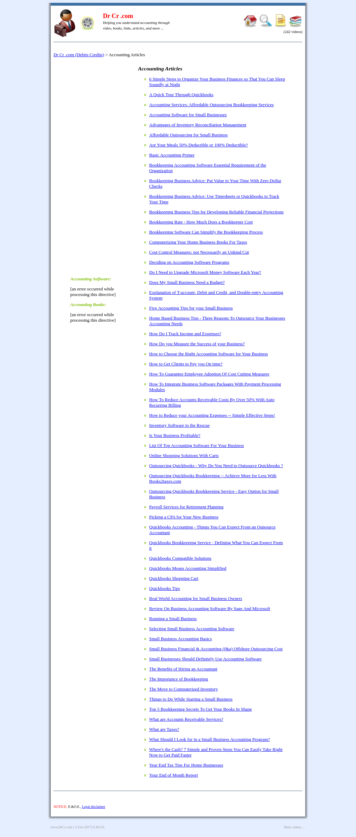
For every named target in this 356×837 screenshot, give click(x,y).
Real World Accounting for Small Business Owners (195, 598)
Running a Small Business (173, 618)
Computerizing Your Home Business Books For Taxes (198, 242)
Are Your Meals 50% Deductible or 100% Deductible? (198, 144)
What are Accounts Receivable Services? (186, 719)
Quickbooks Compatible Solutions (180, 558)
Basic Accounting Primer (172, 155)
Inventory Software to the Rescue (179, 425)
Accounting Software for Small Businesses (188, 114)
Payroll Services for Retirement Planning (186, 506)
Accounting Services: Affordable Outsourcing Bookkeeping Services (211, 104)
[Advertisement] (98, 166)
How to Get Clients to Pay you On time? (185, 363)
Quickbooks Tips (164, 588)
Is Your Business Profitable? (174, 435)
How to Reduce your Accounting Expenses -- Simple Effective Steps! (212, 415)
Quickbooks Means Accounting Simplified (187, 568)
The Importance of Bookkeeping (178, 679)
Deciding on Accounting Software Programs (189, 262)
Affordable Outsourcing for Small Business (188, 134)
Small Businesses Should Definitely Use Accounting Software (205, 658)
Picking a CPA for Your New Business (183, 516)
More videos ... (294, 827)
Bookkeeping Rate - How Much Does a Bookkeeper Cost (201, 222)
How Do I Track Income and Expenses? (185, 333)
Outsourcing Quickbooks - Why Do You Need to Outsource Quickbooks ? (216, 465)
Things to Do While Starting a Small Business (191, 699)
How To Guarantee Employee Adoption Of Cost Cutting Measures (209, 374)
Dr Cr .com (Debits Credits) (79, 54)
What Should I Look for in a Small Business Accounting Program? (209, 739)
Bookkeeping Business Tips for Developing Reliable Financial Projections (216, 211)
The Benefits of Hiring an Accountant (183, 668)
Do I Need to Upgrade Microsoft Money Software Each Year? (205, 272)
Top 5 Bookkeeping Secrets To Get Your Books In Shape (200, 709)
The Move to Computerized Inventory (183, 689)
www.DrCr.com (61, 827)
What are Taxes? (164, 729)
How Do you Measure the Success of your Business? (197, 343)
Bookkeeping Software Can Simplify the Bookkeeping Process (206, 232)
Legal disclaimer (93, 807)
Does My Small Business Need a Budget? (187, 282)
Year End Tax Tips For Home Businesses (186, 765)
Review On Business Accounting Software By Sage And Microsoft (209, 608)
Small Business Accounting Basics (180, 638)
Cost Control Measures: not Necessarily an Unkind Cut (199, 252)
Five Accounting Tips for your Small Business (191, 308)
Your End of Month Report (173, 775)
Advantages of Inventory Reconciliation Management (197, 124)
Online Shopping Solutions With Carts (184, 455)
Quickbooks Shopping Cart (174, 578)
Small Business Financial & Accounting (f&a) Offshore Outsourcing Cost (216, 648)
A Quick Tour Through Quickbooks (181, 94)
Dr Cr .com (118, 15)
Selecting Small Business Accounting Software (191, 628)
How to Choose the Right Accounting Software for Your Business (208, 353)
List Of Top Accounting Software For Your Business (196, 445)
